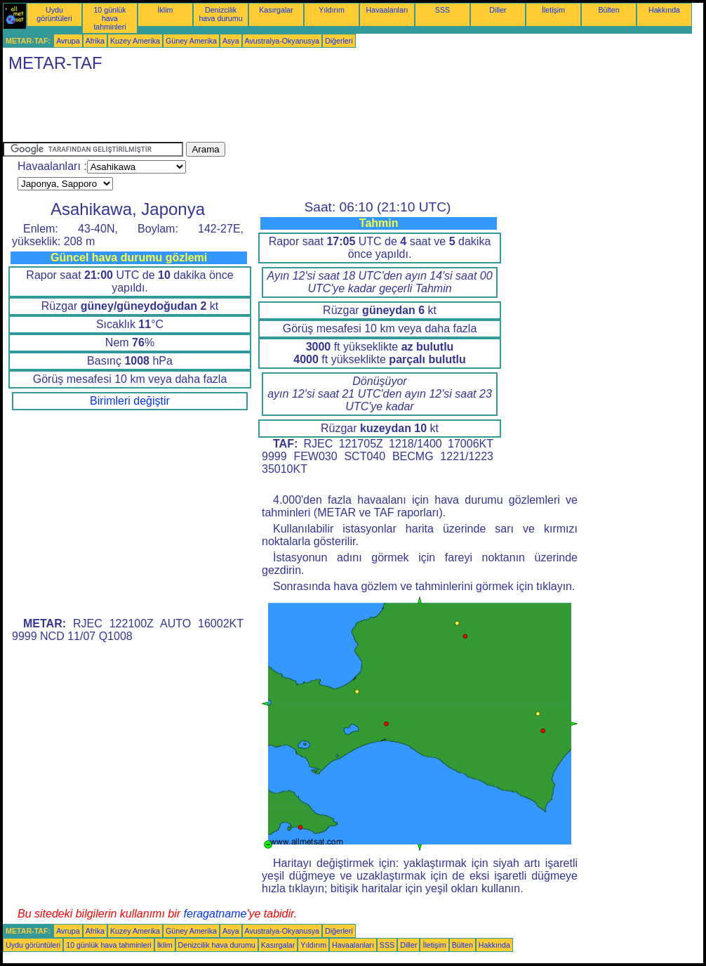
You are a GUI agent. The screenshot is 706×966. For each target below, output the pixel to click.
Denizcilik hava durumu (220, 14)
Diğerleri (339, 41)
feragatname (215, 914)
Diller (497, 10)
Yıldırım (332, 10)
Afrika (95, 41)
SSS (442, 10)
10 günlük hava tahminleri (109, 18)
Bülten (608, 10)
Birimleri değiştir (130, 401)
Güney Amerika (191, 41)
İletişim (553, 10)
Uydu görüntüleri (54, 14)
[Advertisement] (258, 110)
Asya (230, 41)
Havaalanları (387, 10)
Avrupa (68, 41)
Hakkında (664, 10)
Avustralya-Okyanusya (282, 41)
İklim (165, 10)
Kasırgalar (276, 10)
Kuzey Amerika (135, 41)
